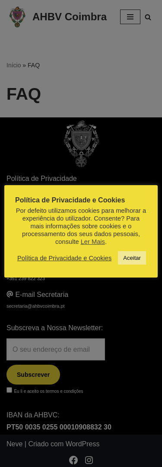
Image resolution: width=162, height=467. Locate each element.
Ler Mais (93, 241)
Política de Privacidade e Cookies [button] (64, 258)
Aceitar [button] (131, 258)
